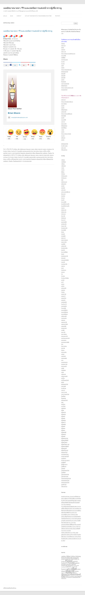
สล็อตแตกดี (64, 448)
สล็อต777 (63, 422)
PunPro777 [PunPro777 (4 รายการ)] (64, 563)
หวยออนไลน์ (64, 89)
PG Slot (5, 151)
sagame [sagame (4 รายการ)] (77, 563)
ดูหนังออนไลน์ (64, 71)
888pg (62, 172)
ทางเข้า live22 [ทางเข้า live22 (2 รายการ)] (76, 565)
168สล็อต (63, 162)
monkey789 (64, 264)
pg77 (62, 282)
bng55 (62, 200)
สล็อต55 (63, 416)
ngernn (44, 149)
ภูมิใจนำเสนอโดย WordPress (9, 588)
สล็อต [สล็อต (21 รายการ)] (74, 568)
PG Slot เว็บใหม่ (65, 278)
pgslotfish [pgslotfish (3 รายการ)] (75, 561)
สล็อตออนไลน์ (38, 153)
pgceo (62, 284)
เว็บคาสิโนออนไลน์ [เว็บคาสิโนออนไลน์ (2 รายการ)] (78, 576)
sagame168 (64, 322)
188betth (63, 166)
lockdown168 (64, 256)
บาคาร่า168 (64, 392)
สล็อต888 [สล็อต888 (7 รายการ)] (68, 573)
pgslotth (63, 300)
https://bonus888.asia (66, 113)
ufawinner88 (64, 376)
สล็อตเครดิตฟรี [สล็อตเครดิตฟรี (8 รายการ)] (75, 574)
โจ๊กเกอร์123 (64, 150)
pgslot (62, 67)
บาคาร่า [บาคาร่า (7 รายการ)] (68, 567)
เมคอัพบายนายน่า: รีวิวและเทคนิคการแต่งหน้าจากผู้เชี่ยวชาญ (32, 8)
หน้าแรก (5, 16)
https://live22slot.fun (66, 69)
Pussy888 (19, 151)
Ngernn (52, 155)
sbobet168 (63, 328)
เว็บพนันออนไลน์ (17, 161)
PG (53, 149)
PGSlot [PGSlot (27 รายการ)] (68, 560)
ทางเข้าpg (63, 388)
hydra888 (63, 230)
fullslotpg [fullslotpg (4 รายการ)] (78, 556)
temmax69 (64, 366)
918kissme (63, 178)
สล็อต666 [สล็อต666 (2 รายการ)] (77, 571)
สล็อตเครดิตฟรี (64, 440)
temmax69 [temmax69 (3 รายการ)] (70, 565)
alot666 (63, 188)
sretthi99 (63, 356)
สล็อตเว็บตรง (64, 85)
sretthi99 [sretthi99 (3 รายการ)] (73, 564)
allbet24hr (63, 184)
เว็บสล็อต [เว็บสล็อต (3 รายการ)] (63, 577)
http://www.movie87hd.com (68, 53)
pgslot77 (63, 296)
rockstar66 (63, 318)
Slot (32, 151)
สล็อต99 (63, 426)
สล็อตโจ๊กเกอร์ (64, 450)
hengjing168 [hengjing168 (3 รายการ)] (76, 557)
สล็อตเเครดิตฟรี (65, 446)
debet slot (63, 210)
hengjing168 (64, 228)
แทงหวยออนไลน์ (65, 482)
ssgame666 (64, 358)
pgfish (62, 286)
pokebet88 (64, 302)
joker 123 (63, 51)
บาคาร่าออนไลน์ (16, 153)
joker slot (63, 148)
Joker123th (46, 155)
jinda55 (63, 234)
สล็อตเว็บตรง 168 (65, 444)
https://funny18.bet (66, 134)
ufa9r (62, 372)
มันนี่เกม (63, 404)
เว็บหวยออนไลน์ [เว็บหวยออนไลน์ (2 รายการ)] (69, 577)
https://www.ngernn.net (67, 87)
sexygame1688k (65, 342)
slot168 (63, 348)
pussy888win (64, 314)
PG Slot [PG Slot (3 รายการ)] (63, 561)
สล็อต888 (63, 424)
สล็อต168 (63, 412)
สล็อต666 (63, 420)
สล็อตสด (63, 436)
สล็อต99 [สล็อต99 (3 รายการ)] (63, 571)
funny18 (63, 220)
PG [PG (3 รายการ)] (78, 559)
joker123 (63, 45)
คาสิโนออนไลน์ (14, 159)
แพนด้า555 (63, 484)
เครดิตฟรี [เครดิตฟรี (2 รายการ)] (72, 576)
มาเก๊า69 (63, 406)
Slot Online (36, 151)
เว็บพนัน (50, 153)
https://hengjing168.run (67, 101)
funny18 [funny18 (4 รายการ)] (63, 557)
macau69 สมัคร (65, 260)
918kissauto (64, 176)
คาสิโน (44, 151)
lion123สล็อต (64, 252)
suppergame (64, 362)
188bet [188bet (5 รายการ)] (68, 556)
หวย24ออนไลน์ (64, 454)
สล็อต (33, 153)
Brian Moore (14, 113)
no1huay (5, 157)
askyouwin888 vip (65, 192)
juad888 (63, 244)
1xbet (62, 130)
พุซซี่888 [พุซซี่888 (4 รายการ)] (68, 569)
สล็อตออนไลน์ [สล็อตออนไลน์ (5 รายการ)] (65, 574)
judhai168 (63, 111)
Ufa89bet (63, 370)
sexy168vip (64, 334)
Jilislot (36, 149)
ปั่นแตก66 (22, 153)
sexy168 (63, 332)
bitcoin (63, 198)
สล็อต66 (63, 418)
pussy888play (64, 312)
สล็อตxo (63, 430)
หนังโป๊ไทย (63, 128)
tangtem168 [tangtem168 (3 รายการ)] (64, 565)
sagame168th (32, 157)
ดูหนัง (62, 47)
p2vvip (63, 272)
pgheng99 (63, 288)
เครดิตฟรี (63, 462)
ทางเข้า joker (64, 146)
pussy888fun (64, 310)
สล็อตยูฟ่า (63, 434)
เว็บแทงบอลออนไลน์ (66, 478)
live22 (62, 254)
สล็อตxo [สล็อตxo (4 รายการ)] (74, 573)
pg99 (62, 65)
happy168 (63, 226)
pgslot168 (63, 294)
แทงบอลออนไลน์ (65, 480)
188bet (63, 164)
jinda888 (63, 236)
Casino (32, 149)
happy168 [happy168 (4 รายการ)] (69, 557)
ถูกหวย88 (63, 386)
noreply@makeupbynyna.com (18, 117)
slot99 (62, 105)
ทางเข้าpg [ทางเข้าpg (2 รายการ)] (63, 566)
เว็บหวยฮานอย (64, 476)
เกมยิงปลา (45, 153)
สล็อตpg (63, 428)
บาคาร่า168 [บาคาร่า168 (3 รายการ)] (74, 567)
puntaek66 (64, 306)
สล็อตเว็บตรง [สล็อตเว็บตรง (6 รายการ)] (65, 576)
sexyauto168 (64, 336)
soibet (62, 354)
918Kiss (15, 149)
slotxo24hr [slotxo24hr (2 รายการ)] (68, 564)
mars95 (63, 262)
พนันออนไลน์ (28, 153)
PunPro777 (14, 151)
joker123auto (64, 240)
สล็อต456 (63, 414)
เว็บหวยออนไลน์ (65, 474)
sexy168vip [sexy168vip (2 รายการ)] (63, 564)
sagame (63, 49)
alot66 (62, 186)
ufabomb (63, 374)
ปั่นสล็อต (63, 396)
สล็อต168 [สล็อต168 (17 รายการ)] (69, 570)
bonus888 (63, 202)
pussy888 (63, 55)
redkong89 (64, 316)
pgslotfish (63, 298)
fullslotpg (63, 218)
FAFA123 (63, 214)
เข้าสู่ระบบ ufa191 (65, 460)
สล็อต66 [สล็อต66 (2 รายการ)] (78, 569)
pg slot (63, 61)
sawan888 (63, 326)
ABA (19, 149)
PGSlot (9, 151)
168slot (63, 160)
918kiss (63, 43)
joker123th (64, 242)
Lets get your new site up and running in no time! (38, 16)
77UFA (62, 170)
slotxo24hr (64, 123)
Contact (19, 16)
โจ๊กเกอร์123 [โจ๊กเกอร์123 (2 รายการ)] (63, 578)
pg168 (62, 280)
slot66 (62, 107)
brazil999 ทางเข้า (65, 204)
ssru (62, 360)
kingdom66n (64, 248)
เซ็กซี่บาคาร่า (64, 464)
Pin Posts (57, 16)
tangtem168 (64, 364)
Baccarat (28, 149)
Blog (11, 16)
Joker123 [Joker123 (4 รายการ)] (67, 559)
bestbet (63, 196)
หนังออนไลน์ (64, 452)
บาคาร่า (10, 153)
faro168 (63, 216)
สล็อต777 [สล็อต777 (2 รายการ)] (63, 572)
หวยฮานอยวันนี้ (65, 456)
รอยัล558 (63, 408)
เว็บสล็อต (63, 472)
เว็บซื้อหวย (63, 466)
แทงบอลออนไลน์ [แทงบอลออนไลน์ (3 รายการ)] (76, 577)
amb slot (63, 190)
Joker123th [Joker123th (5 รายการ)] (74, 559)
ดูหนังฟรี (63, 73)
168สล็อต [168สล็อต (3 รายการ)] (63, 556)
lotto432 (63, 258)
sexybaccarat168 (26, 151)
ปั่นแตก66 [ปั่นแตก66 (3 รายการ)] (63, 569)
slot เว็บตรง (64, 103)
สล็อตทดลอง (64, 125)
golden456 (63, 224)
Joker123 (40, 149)
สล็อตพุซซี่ (63, 432)
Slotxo (40, 151)
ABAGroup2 (23, 149)
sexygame (63, 340)
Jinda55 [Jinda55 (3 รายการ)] (63, 559)
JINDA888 (63, 115)
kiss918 (63, 250)
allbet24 (63, 138)
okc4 (62, 268)
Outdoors (49, 149)
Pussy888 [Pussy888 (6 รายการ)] (71, 563)
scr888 (62, 330)
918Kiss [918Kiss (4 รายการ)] (73, 556)
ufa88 (62, 368)
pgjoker (63, 290)
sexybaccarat (64, 59)
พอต (62, 402)
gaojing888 (64, 222)
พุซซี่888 (63, 57)
